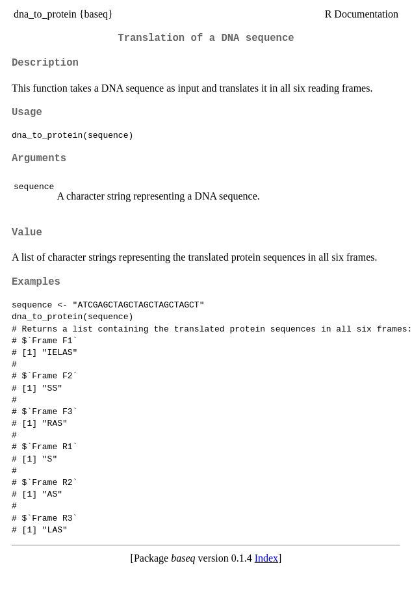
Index (266, 558)
